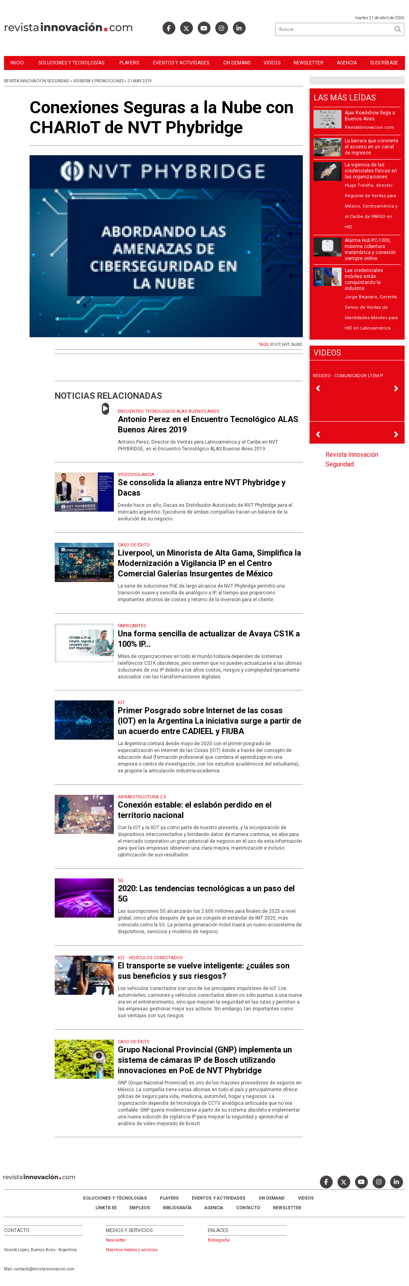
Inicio (17, 63)
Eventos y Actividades (181, 63)
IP (271, 344)
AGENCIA (213, 1207)
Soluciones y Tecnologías (71, 63)
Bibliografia (219, 1240)
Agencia (347, 63)
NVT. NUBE (292, 344)
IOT (277, 344)
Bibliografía (177, 1207)
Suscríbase (384, 63)
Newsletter (309, 63)
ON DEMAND (237, 63)
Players (129, 63)
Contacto (248, 1207)
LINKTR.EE (106, 1207)
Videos (272, 63)
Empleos (139, 1207)
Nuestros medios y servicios (132, 1250)
